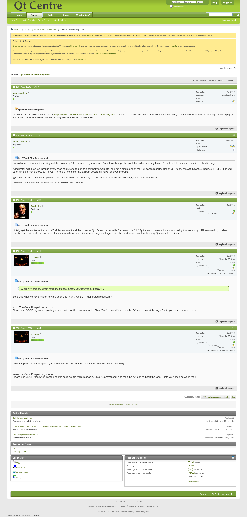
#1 (233, 86)
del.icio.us (20, 467)
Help (214, 2)
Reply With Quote (225, 129)
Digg (18, 462)
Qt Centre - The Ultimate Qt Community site (130, 511)
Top (233, 397)
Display (229, 80)
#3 (233, 199)
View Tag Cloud (19, 451)
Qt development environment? (26, 434)
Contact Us (205, 494)
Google (19, 478)
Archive (225, 494)
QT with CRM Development (35, 74)
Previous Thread (117, 404)
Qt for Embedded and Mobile (43, 29)
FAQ (24, 20)
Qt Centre (16, 46)
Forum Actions (44, 20)
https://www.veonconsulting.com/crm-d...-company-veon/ (85, 114)
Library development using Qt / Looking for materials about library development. (47, 426)
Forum (34, 15)
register (175, 46)
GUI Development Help (23, 418)
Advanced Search (229, 20)
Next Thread (131, 404)
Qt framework (74, 46)
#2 (233, 135)
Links (66, 15)
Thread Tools (198, 80)
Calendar (32, 20)
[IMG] (190, 469)
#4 (233, 250)
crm (14, 448)
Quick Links (59, 20)
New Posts (16, 20)
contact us (82, 59)
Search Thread (215, 80)
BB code (191, 462)
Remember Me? (177, 7)
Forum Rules (193, 481)
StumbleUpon (22, 473)
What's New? (83, 15)
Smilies (191, 466)
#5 (233, 327)
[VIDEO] (191, 473)
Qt (26, 29)
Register (228, 2)
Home (18, 15)
